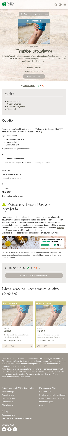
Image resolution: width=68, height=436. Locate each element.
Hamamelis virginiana (16, 106)
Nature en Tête (45, 392)
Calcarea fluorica (14, 104)
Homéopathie (7, 402)
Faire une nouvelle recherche (34, 14)
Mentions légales (46, 402)
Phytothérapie (7, 405)
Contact (42, 405)
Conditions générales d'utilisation (52, 395)
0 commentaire (28, 86)
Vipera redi (11, 109)
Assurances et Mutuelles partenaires (17, 418)
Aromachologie (8, 392)
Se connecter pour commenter (34, 275)
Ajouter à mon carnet (34, 76)
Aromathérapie (8, 395)
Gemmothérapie (8, 398)
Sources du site (8, 415)
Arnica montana (13, 101)
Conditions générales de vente (51, 398)
